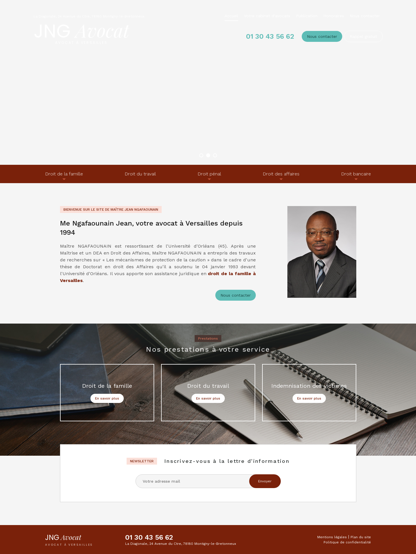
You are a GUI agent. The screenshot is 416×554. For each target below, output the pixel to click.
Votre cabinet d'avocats (267, 15)
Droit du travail (140, 174)
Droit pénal (209, 174)
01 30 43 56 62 (270, 36)
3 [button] (215, 155)
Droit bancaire (356, 174)
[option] (208, 82)
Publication (307, 15)
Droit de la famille (64, 174)
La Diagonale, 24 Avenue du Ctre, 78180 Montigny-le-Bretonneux (89, 16)
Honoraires (333, 15)
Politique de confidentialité (347, 542)
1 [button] (201, 155)
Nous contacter (365, 15)
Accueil (231, 15)
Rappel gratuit (363, 36)
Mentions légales (332, 537)
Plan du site (361, 537)
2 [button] (208, 155)
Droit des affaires (281, 174)
